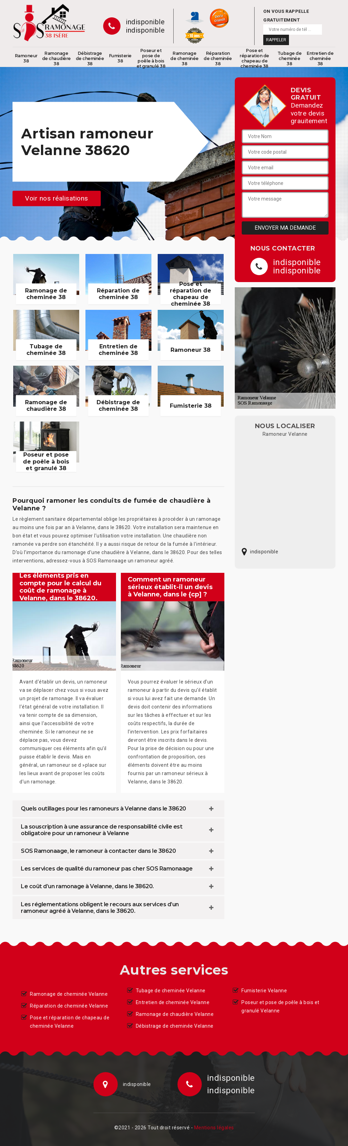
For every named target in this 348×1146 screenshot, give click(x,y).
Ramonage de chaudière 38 (56, 58)
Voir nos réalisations (56, 198)
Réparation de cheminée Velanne (69, 1006)
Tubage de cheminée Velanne (171, 990)
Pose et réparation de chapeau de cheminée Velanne (69, 1022)
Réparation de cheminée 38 (218, 58)
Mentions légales (214, 1127)
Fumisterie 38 (120, 58)
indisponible (145, 22)
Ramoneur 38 (26, 58)
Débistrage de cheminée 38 (90, 58)
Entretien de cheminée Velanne (173, 1002)
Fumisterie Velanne (264, 990)
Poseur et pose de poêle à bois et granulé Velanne (280, 1006)
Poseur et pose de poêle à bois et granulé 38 (151, 58)
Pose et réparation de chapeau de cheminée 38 (254, 58)
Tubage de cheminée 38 (289, 58)
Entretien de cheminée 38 (320, 58)
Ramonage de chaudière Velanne (175, 1014)
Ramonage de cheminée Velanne (69, 994)
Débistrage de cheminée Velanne (175, 1026)
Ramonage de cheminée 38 (184, 58)
